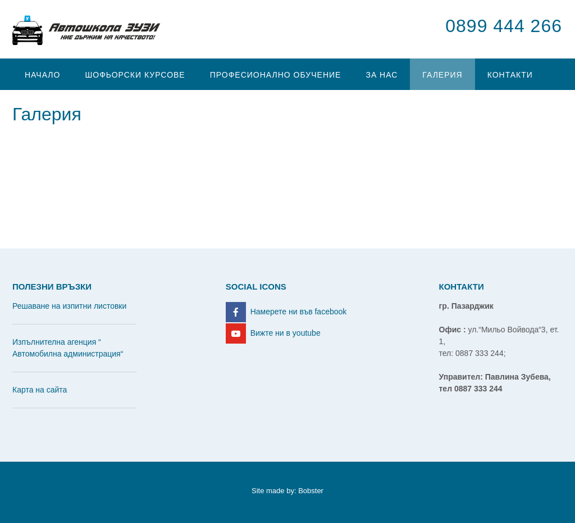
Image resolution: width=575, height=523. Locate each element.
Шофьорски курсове (135, 74)
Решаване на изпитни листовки (69, 305)
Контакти (510, 74)
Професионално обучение (275, 74)
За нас (382, 74)
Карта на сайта (39, 389)
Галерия (442, 74)
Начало (42, 74)
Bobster (310, 490)
